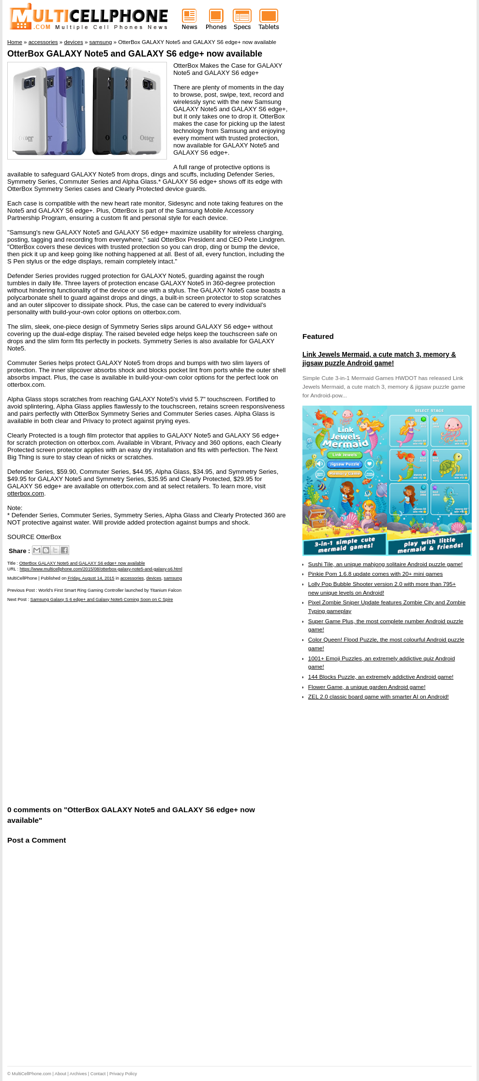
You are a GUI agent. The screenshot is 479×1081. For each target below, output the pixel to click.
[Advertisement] (93, 702)
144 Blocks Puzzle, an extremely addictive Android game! (380, 676)
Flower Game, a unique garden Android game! (367, 687)
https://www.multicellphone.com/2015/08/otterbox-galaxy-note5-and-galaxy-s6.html (101, 569)
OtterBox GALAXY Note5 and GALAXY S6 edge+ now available (134, 53)
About (60, 1073)
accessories (132, 578)
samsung (173, 578)
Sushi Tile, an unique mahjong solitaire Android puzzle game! (385, 564)
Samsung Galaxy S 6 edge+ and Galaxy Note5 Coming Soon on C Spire (101, 599)
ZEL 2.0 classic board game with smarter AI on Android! (378, 696)
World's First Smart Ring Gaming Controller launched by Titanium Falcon (109, 590)
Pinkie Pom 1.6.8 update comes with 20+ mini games (375, 573)
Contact (98, 1073)
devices (153, 578)
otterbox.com (25, 493)
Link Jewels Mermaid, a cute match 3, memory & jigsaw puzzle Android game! (379, 359)
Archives (78, 1073)
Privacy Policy (123, 1073)
